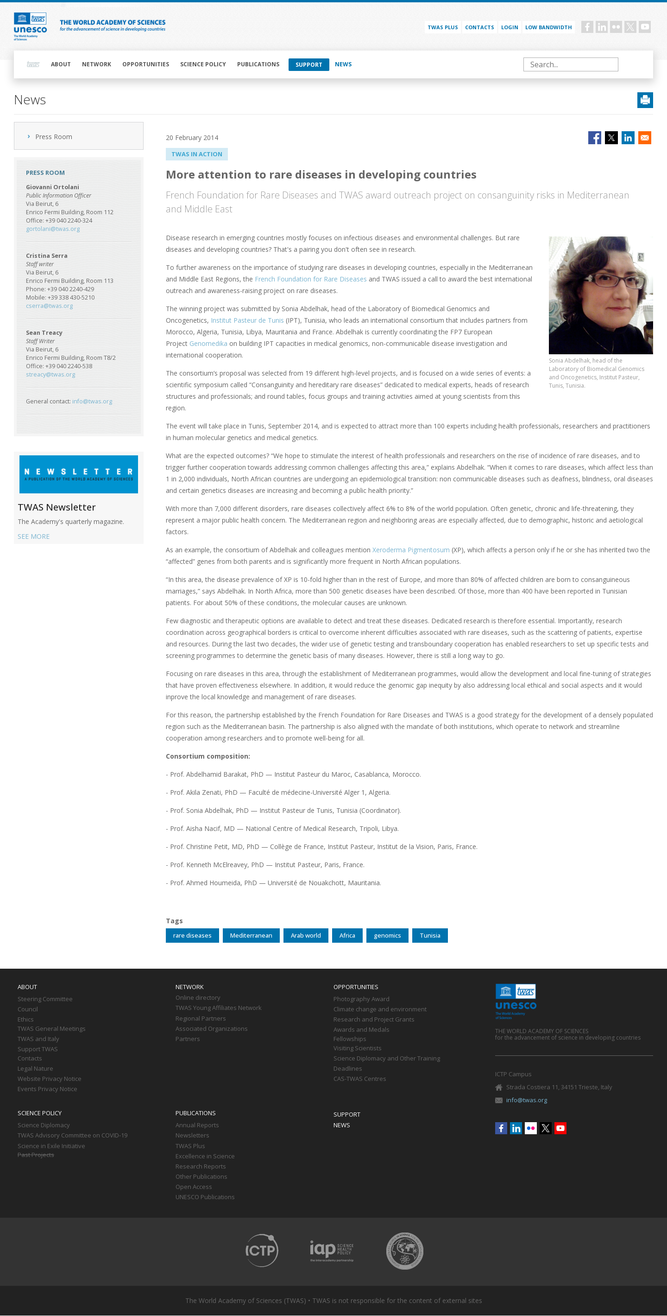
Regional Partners (201, 1018)
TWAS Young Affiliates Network (219, 1008)
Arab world (306, 935)
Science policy (203, 64)
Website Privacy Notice (50, 1079)
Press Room (53, 136)
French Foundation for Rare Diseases (311, 279)
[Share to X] (611, 137)
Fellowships (350, 1039)
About (61, 64)
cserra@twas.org (49, 306)
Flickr (616, 27)
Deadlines (348, 1069)
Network (96, 64)
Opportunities (145, 64)
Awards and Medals (362, 1030)
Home (33, 64)
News (343, 64)
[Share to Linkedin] (628, 137)
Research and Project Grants (374, 1019)
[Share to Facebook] (594, 137)
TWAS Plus (190, 1146)
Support (309, 65)
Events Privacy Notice (47, 1089)
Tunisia (430, 935)
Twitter (630, 27)
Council (28, 1009)
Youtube (645, 27)
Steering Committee (45, 999)
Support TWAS (38, 1049)
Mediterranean (251, 935)
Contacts (479, 27)
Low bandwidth (548, 27)
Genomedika (208, 343)
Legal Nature (35, 1069)
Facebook (587, 27)
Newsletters (192, 1135)
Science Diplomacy (44, 1125)
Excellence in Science (205, 1156)
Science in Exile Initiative (51, 1146)
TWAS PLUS (443, 27)
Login (509, 27)
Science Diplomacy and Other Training (387, 1058)
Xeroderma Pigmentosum (411, 549)
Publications (258, 64)
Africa (347, 935)
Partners (188, 1039)
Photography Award (362, 999)
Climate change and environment (380, 1009)
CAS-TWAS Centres (360, 1079)
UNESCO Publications (205, 1197)
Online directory (198, 998)
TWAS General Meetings (52, 1029)
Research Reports (201, 1166)
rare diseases (192, 935)
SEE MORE (34, 536)
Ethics (26, 1019)
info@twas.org (92, 401)
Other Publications (201, 1177)
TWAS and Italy (38, 1039)
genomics (387, 935)
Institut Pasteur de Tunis (247, 320)
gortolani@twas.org (53, 229)
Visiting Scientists (358, 1048)
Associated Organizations (212, 1029)
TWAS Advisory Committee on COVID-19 (72, 1135)
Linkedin (602, 27)
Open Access (194, 1187)
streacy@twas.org (50, 374)
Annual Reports (197, 1125)
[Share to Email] (644, 137)
